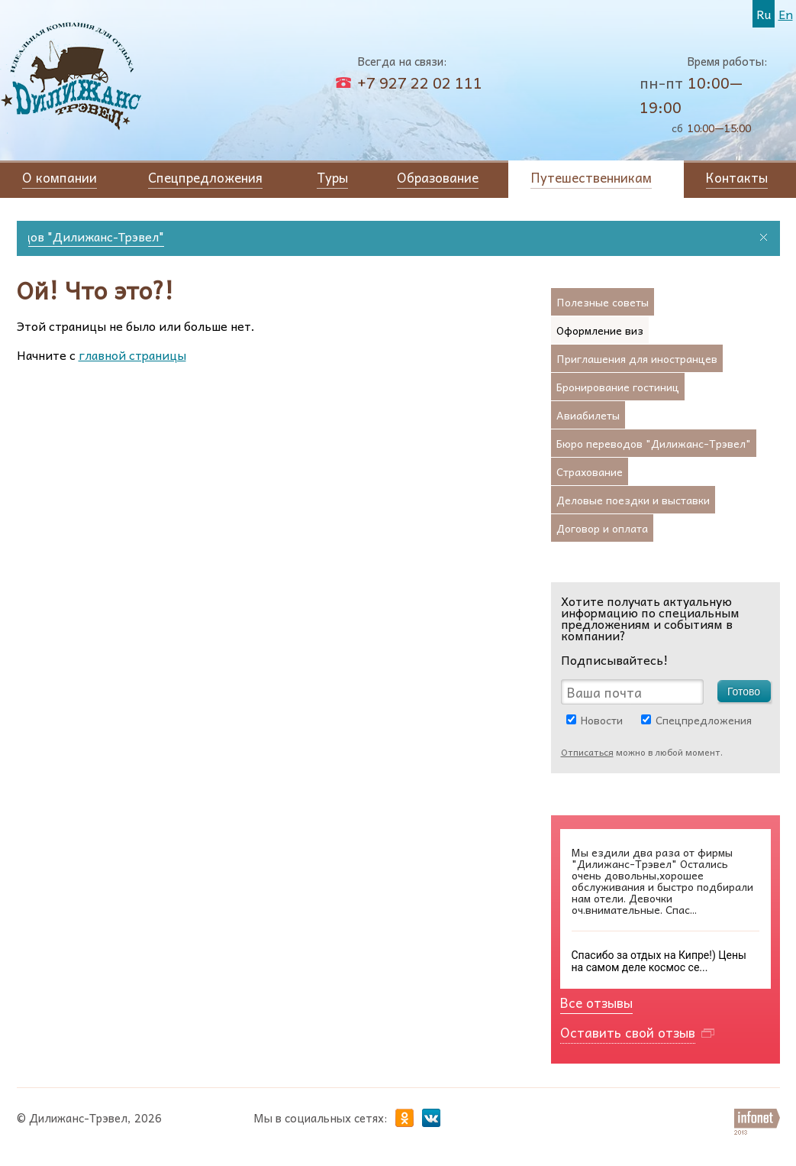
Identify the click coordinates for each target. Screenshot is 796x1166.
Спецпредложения (704, 719)
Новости (602, 719)
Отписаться (587, 752)
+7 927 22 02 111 (419, 82)
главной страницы (132, 354)
